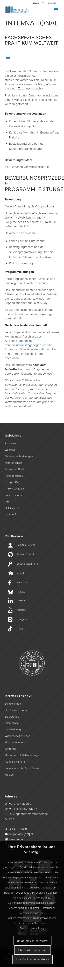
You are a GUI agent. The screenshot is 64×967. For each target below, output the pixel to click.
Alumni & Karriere (15, 761)
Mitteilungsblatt (13, 463)
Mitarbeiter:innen (14, 742)
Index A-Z (10, 514)
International (12, 723)
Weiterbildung (13, 729)
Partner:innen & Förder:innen (22, 768)
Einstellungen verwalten (32, 940)
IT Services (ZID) (14, 488)
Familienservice (14, 495)
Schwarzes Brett (14, 469)
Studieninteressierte (16, 710)
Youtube (21, 609)
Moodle (21, 573)
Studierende (12, 716)
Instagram (22, 619)
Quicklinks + (53, 3)
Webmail (10, 450)
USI (7, 501)
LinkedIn (21, 600)
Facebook (22, 582)
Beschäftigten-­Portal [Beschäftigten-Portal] (28, 563)
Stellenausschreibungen (19, 456)
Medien (9, 774)
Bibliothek (10, 443)
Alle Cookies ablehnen (33, 950)
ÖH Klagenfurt (13, 508)
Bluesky (21, 591)
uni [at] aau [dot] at (20, 834)
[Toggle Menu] (56, 9)
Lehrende (10, 749)
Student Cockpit (25, 554)
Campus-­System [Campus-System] (26, 544)
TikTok (20, 628)
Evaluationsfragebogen (26, 345)
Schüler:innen (13, 703)
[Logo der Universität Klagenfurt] (26, 12)
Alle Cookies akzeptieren (32, 959)
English (36, 3)
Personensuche (14, 476)
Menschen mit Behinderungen (22, 755)
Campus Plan (12, 482)
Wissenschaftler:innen (17, 736)
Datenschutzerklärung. (32, 928)
